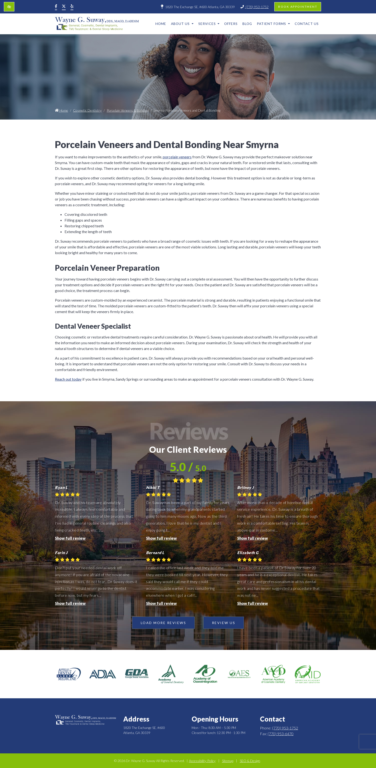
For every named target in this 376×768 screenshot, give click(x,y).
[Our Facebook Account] (56, 6)
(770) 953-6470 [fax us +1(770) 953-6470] (281, 733)
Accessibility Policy (202, 761)
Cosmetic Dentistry (87, 110)
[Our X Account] (64, 6)
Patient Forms (273, 24)
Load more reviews (163, 623)
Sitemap (227, 761)
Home (160, 24)
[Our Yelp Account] (71, 6)
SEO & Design (250, 761)
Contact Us (307, 24)
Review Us (223, 623)
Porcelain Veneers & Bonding (127, 110)
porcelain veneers (177, 157)
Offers (231, 24)
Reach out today (68, 379)
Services (209, 24)
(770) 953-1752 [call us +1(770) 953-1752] (255, 7)
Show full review (70, 538)
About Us (182, 24)
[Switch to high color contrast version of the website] (9, 6)
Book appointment (297, 6)
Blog (247, 24)
